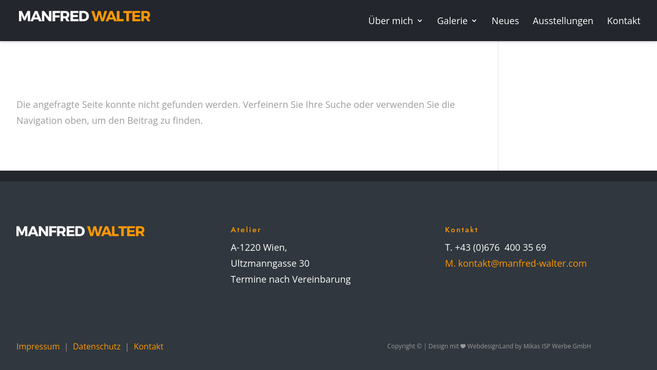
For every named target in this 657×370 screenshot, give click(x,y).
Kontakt (148, 346)
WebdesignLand (491, 346)
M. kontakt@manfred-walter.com (516, 263)
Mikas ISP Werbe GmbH (557, 346)
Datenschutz (97, 346)
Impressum (38, 346)
